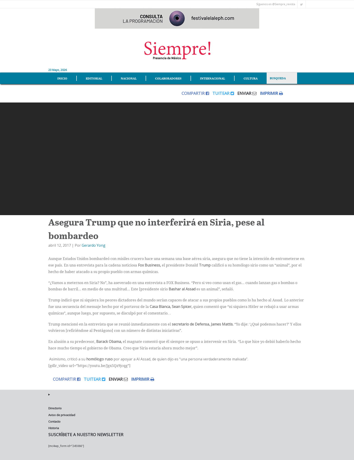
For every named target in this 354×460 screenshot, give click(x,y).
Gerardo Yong (93, 243)
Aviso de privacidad (61, 413)
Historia (53, 426)
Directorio (55, 406)
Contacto (54, 419)
